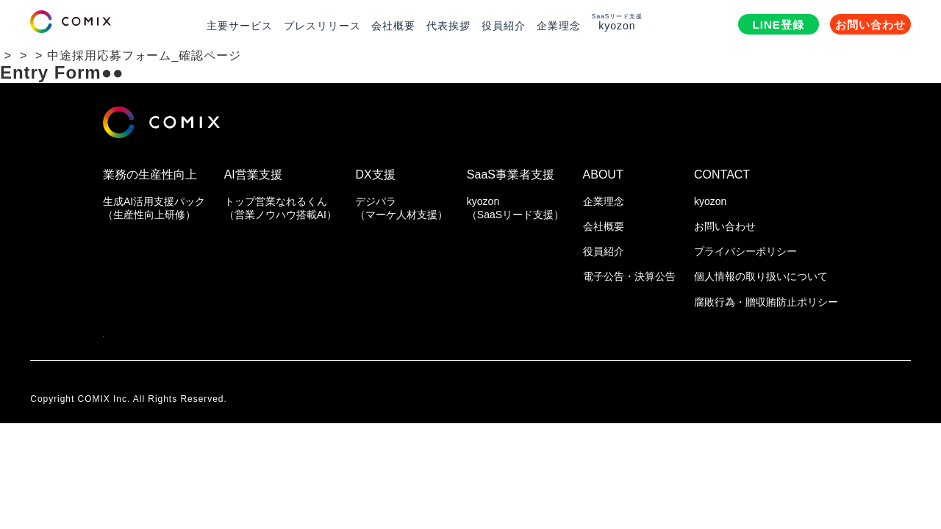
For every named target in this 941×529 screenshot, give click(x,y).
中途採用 (144, 55)
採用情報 (79, 55)
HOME (19, 55)
